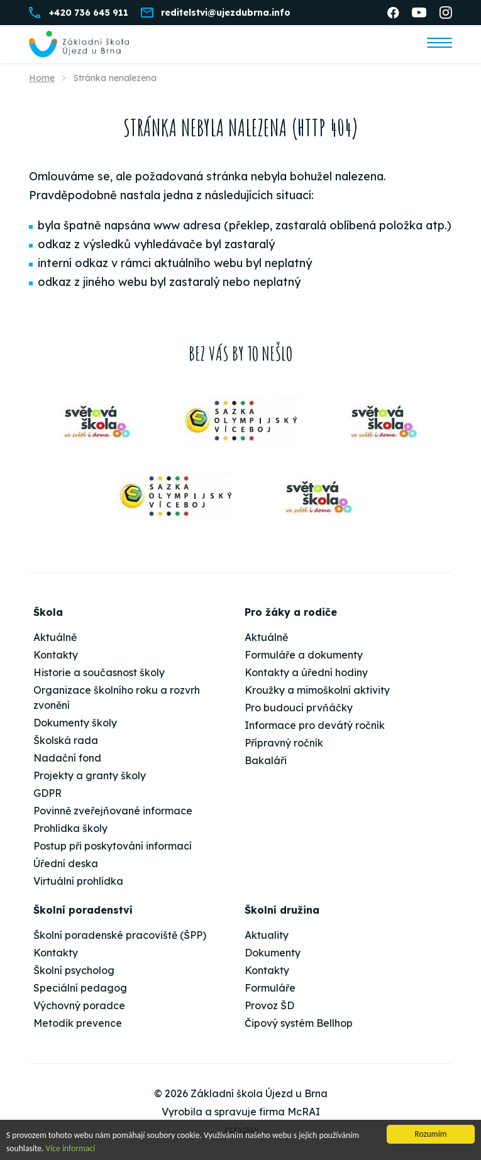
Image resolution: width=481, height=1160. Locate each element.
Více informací (71, 1149)
